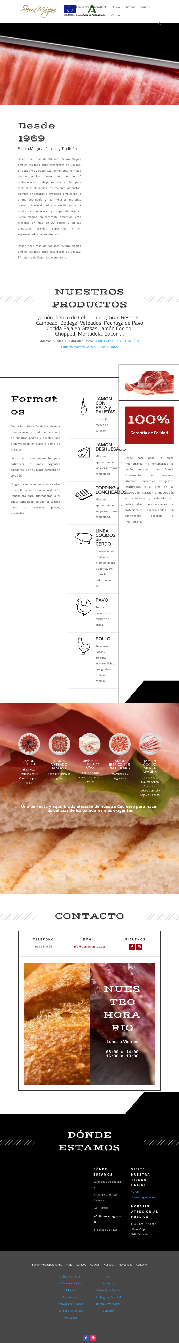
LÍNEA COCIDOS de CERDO (105, 538)
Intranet (70, 1290)
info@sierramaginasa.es (89, 946)
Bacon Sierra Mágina (108, 1304)
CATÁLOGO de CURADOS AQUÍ (114, 341)
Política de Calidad (70, 1276)
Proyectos (108, 1283)
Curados (130, 7)
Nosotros (82, 15)
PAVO (102, 600)
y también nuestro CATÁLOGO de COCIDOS (100, 344)
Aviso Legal (70, 1317)
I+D (108, 1276)
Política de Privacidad (70, 1283)
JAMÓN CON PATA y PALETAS (105, 405)
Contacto (117, 15)
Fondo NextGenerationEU (92, 7)
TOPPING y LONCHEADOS (111, 490)
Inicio (116, 7)
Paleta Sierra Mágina (108, 1290)
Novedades (100, 15)
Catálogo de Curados (70, 1304)
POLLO (103, 639)
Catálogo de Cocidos (70, 1310)
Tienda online (71, 1297)
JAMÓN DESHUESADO (111, 447)
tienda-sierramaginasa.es (143, 1194)
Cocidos (144, 7)
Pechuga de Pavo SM (108, 1297)
